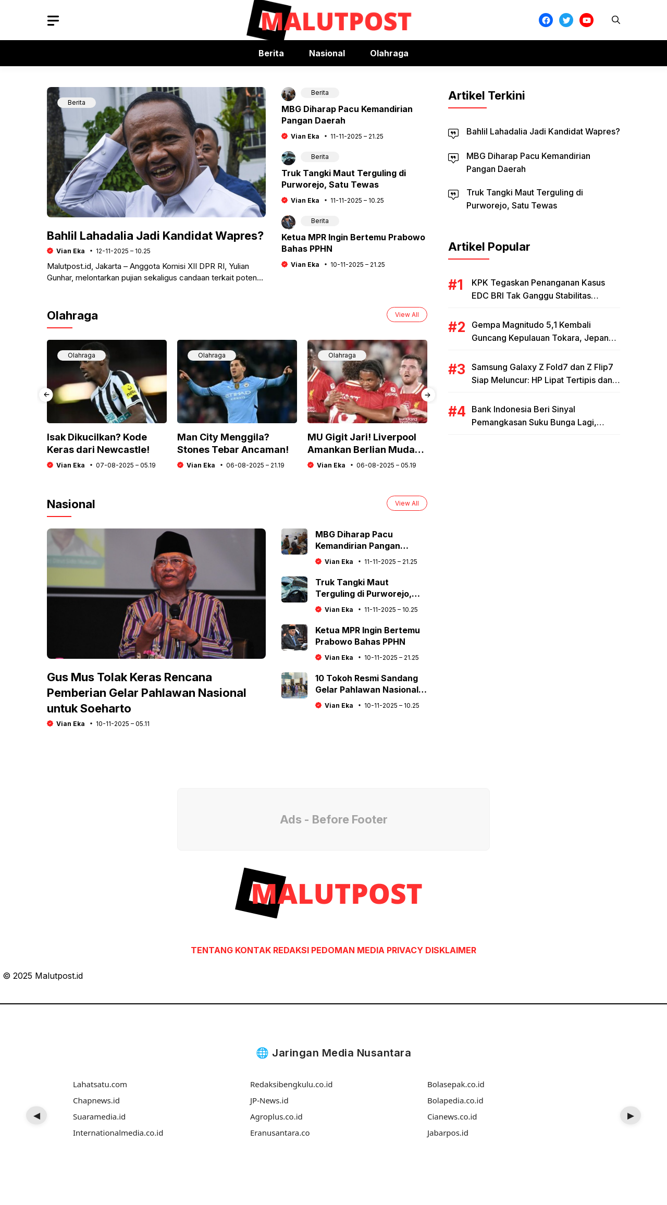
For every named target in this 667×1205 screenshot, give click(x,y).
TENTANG (212, 950)
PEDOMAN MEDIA (348, 950)
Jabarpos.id (447, 1132)
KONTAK (254, 950)
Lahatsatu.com (100, 1084)
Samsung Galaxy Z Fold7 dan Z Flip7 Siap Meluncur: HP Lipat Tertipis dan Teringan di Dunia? (542, 380)
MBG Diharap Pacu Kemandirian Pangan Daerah (357, 545)
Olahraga (389, 53)
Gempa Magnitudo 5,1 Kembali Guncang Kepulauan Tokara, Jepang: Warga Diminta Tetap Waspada (544, 337)
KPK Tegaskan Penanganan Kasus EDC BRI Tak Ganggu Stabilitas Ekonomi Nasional (538, 295)
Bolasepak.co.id (456, 1084)
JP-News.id (269, 1100)
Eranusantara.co (280, 1132)
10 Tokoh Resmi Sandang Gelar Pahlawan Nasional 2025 (366, 689)
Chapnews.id (96, 1100)
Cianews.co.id (452, 1116)
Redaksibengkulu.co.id (291, 1084)
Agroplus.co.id (276, 1116)
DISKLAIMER (450, 950)
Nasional (327, 53)
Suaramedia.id (99, 1116)
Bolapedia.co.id (455, 1100)
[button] (616, 20)
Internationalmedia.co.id (118, 1132)
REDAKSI (291, 950)
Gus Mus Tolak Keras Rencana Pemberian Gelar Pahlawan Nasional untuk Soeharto (146, 692)
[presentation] (45, 398)
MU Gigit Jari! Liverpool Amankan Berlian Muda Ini (361, 450)
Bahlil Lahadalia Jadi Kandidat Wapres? (155, 235)
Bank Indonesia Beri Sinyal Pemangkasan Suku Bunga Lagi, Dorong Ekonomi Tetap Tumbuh (534, 422)
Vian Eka (70, 251)
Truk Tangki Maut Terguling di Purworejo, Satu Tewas (363, 593)
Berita (271, 53)
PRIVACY (405, 950)
